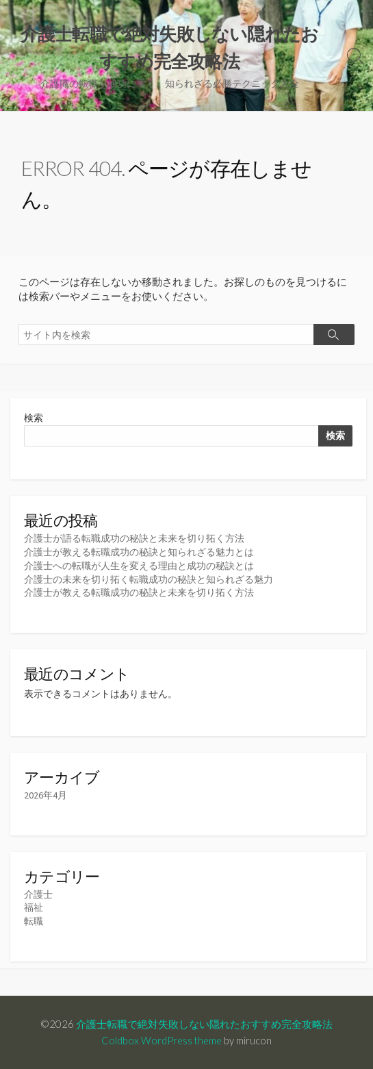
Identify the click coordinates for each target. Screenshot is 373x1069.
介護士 (38, 894)
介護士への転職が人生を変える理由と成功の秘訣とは (139, 565)
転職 (33, 921)
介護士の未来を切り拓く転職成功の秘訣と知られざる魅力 (148, 579)
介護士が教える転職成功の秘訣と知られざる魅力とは (139, 552)
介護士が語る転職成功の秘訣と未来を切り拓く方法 (134, 538)
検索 (33, 418)
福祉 (33, 907)
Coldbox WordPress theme (161, 1040)
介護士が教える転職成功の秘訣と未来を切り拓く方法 (139, 592)
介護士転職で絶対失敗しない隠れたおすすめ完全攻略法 (204, 1024)
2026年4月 (45, 795)
